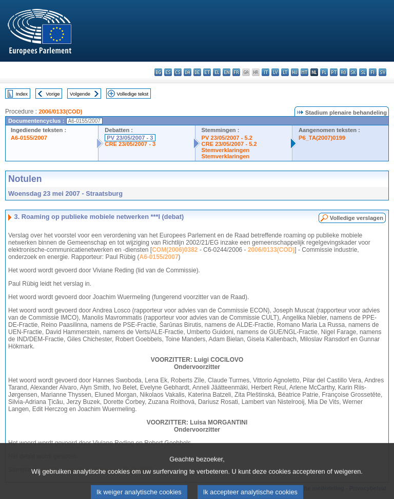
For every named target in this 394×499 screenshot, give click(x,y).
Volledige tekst (132, 94)
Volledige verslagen (356, 218)
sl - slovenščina (363, 72)
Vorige (53, 94)
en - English (226, 72)
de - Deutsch (197, 72)
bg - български (158, 72)
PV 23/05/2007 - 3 (130, 138)
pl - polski (324, 72)
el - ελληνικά (217, 72)
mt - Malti (304, 72)
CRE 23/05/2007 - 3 (130, 144)
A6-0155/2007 (29, 138)
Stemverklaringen (226, 150)
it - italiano (265, 72)
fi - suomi (373, 72)
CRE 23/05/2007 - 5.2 (229, 144)
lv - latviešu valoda (275, 72)
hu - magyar (295, 72)
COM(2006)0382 (175, 249)
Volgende (80, 94)
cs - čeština (178, 72)
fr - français (236, 72)
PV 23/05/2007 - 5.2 (227, 138)
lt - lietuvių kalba (285, 72)
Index (22, 94)
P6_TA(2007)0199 (322, 138)
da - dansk (187, 72)
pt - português (334, 72)
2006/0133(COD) (60, 111)
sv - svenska (382, 72)
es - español (168, 72)
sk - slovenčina (353, 72)
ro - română (343, 72)
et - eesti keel (207, 72)
